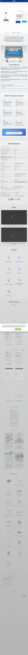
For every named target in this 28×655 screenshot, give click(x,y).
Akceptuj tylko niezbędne (10, 329)
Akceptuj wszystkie (18, 329)
